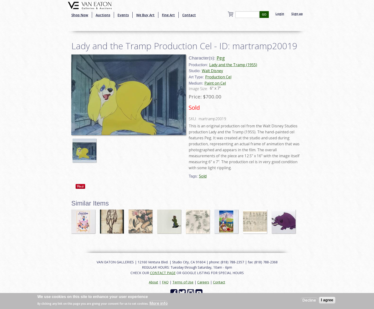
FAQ (165, 282)
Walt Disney (212, 70)
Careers (203, 282)
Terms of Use (182, 282)
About (153, 282)
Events (123, 15)
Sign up (297, 13)
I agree (327, 300)
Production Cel (218, 77)
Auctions (103, 15)
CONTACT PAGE (163, 273)
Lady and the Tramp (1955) (233, 64)
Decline (309, 300)
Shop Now (79, 15)
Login (279, 13)
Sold (203, 176)
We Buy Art (145, 15)
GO (264, 14)
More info (159, 303)
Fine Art (168, 15)
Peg (221, 58)
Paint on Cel (215, 83)
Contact (189, 15)
